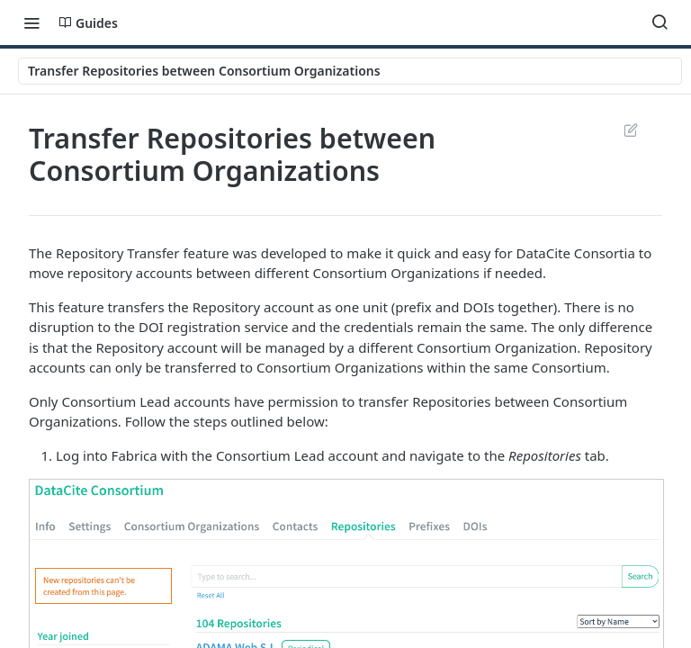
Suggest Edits (630, 129)
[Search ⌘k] (659, 22)
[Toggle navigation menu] (31, 22)
